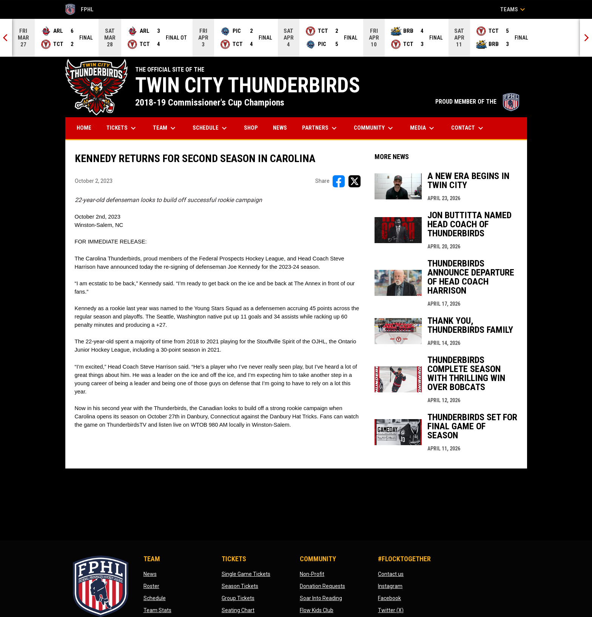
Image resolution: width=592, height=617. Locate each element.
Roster (151, 586)
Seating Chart (238, 610)
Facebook (389, 598)
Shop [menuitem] (254, 127)
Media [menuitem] (423, 128)
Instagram (390, 586)
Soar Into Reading (321, 598)
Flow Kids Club (316, 610)
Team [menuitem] (165, 128)
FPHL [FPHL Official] (79, 9)
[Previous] (6, 38)
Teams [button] (513, 9)
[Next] (586, 38)
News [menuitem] (280, 127)
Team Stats (157, 610)
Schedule (154, 598)
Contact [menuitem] (468, 128)
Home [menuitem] (84, 127)
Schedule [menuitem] (211, 128)
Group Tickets (238, 598)
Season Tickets (240, 586)
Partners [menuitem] (320, 128)
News (150, 574)
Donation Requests (322, 586)
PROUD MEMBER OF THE (477, 101)
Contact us (391, 574)
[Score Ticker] (296, 38)
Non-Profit (312, 574)
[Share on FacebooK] (339, 181)
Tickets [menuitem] (122, 128)
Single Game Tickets (246, 574)
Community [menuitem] (374, 128)
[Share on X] (354, 181)
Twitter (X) (391, 610)
